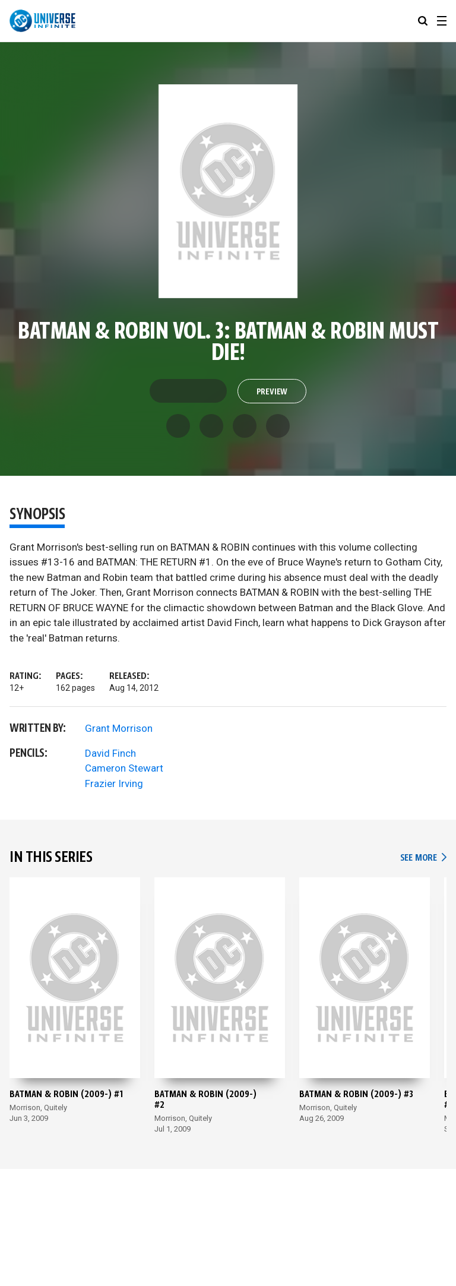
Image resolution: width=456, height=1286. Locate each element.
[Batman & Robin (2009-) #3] (364, 1008)
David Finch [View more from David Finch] (110, 753)
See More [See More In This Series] (423, 858)
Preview (272, 392)
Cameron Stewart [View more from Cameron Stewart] (124, 768)
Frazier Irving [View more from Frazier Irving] (114, 783)
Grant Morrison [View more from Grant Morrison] (119, 728)
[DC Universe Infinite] (42, 21)
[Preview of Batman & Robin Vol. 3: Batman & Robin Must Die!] (228, 191)
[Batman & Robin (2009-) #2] (219, 1008)
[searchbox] (423, 21)
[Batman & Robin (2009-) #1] (75, 1008)
